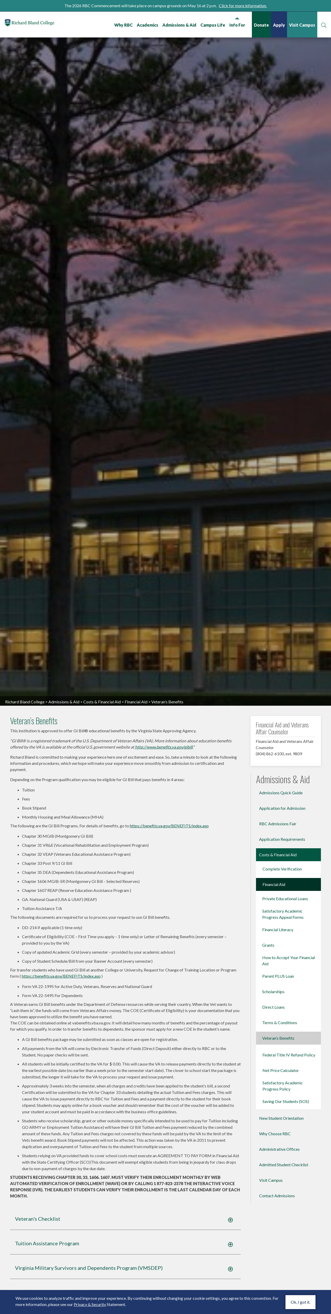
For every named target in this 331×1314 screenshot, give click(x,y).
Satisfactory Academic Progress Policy (282, 1205)
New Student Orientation (281, 1237)
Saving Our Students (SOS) (285, 1221)
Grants (268, 1064)
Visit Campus (302, 24)
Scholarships (273, 1111)
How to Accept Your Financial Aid (288, 1080)
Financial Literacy (277, 1049)
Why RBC (123, 24)
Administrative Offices (279, 1268)
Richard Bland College (36, 24)
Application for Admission (282, 928)
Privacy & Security (90, 1304)
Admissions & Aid (179, 24)
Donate (260, 24)
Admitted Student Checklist (283, 1284)
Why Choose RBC (275, 1253)
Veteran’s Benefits (278, 1157)
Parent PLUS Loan (278, 1095)
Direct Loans (273, 1126)
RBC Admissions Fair (277, 943)
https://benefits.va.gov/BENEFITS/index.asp (169, 945)
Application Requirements (282, 959)
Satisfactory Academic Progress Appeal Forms (283, 1033)
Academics (147, 24)
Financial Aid (136, 821)
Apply (278, 24)
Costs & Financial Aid (102, 821)
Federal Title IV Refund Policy (288, 1174)
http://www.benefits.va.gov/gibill (164, 866)
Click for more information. (243, 5)
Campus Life (212, 24)
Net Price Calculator (280, 1190)
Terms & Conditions (279, 1142)
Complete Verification (282, 988)
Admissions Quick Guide (281, 912)
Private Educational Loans (285, 1018)
